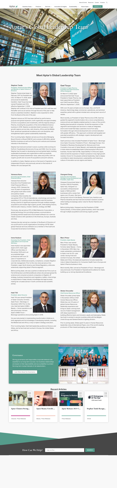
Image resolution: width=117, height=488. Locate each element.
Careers (97, 2)
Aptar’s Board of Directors (21, 89)
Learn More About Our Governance (24, 372)
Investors (102, 2)
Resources (91, 2)
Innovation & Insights (60, 6)
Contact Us (97, 6)
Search (90, 450)
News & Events (83, 2)
